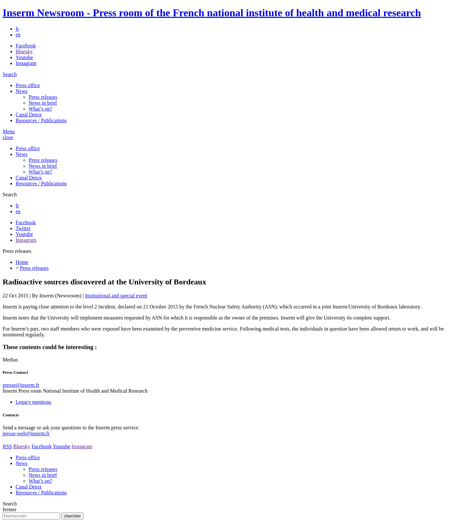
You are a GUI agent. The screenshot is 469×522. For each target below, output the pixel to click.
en (18, 34)
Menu (9, 131)
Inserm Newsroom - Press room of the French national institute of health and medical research (212, 13)
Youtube (24, 57)
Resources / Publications (41, 120)
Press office (28, 85)
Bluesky (24, 51)
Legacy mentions (33, 402)
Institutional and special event (116, 295)
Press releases (43, 97)
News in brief (43, 103)
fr (17, 29)
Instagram (26, 63)
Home (22, 262)
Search (10, 74)
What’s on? (40, 108)
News (21, 91)
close (8, 137)
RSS (7, 446)
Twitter (23, 228)
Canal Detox (29, 114)
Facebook (26, 45)
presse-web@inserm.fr (26, 433)
